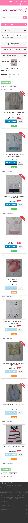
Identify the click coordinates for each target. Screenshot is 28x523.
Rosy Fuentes (24, 497)
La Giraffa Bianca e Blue (9, 497)
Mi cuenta (4, 510)
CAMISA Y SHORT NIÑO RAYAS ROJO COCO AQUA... (14, 238)
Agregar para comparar (8, 129)
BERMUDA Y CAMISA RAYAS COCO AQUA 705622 (14, 364)
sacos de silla (21, 492)
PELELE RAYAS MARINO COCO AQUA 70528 (14, 447)
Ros (13, 498)
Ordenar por (4, 74)
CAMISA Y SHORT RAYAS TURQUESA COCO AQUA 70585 (14, 155)
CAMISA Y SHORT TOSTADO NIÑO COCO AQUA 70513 (14, 113)
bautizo (13, 493)
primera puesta (8, 493)
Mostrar (3, 77)
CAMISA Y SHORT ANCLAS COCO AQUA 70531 (14, 322)
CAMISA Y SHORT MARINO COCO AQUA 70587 (14, 197)
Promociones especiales (12, 50)
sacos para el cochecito (12, 492)
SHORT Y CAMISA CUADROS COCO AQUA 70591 (14, 280)
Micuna (16, 498)
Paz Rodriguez (18, 497)
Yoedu (10, 498)
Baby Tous (20, 495)
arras (16, 493)
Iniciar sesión (23, 1)
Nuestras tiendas (9, 55)
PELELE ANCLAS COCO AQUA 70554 (14, 405)
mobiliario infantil (22, 493)
